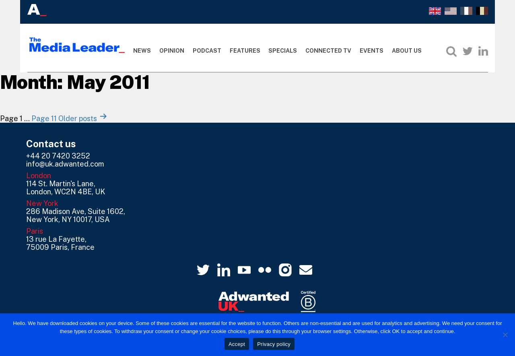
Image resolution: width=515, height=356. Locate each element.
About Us (407, 50)
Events (371, 50)
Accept (237, 344)
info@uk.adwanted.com (65, 164)
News (142, 50)
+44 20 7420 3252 (58, 156)
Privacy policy (273, 344)
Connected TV (328, 50)
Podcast (207, 50)
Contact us (51, 143)
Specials (282, 50)
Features (245, 50)
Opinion (171, 50)
